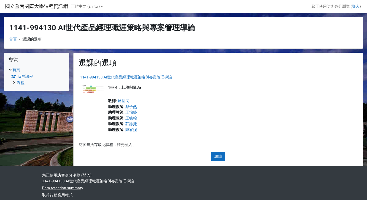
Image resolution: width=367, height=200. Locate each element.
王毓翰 (131, 118)
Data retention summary (62, 188)
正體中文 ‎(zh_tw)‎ (85, 6)
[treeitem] (36, 76)
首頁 (13, 39)
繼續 (218, 156)
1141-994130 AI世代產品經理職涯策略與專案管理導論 (126, 77)
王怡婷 (131, 112)
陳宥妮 (131, 129)
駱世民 (123, 101)
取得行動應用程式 (57, 195)
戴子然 (131, 106)
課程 (20, 83)
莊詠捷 (131, 124)
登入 (356, 6)
